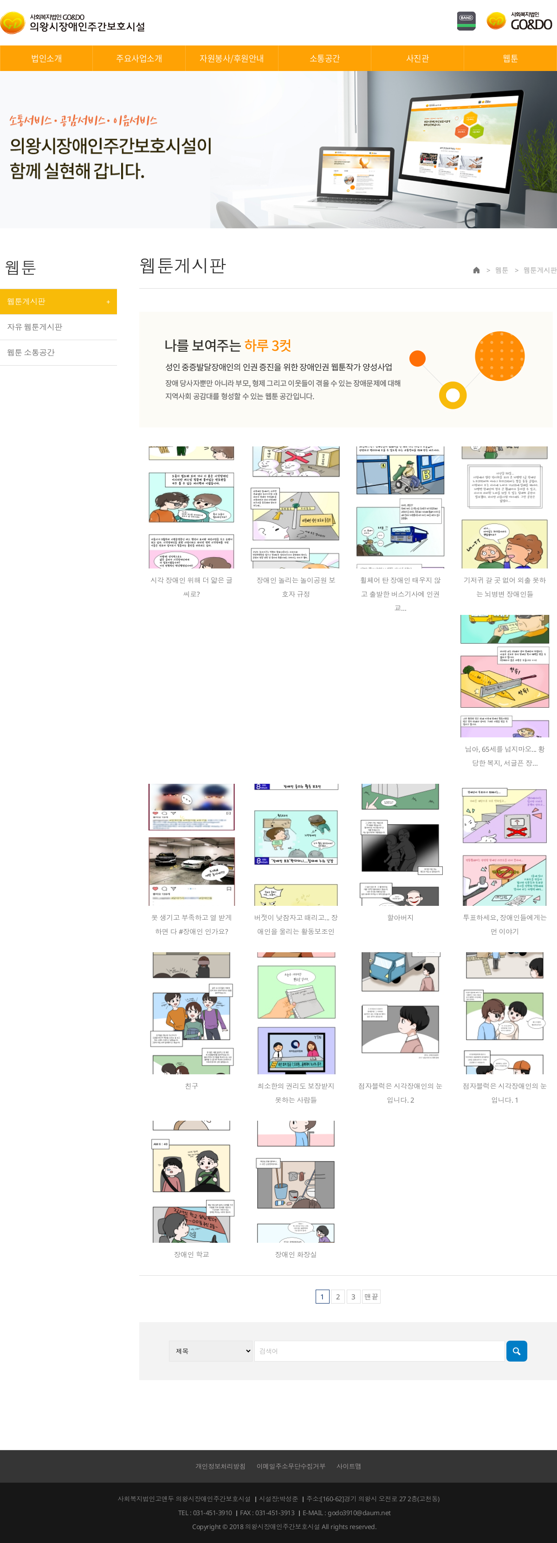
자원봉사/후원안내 (232, 58)
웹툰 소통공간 (30, 352)
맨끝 (371, 1296)
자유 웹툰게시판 (34, 327)
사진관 (417, 58)
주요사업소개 (139, 58)
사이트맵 (349, 1466)
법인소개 (46, 58)
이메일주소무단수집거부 (291, 1466)
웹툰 (510, 58)
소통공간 (325, 58)
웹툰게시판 (26, 301)
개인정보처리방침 (220, 1466)
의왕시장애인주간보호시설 (72, 22)
